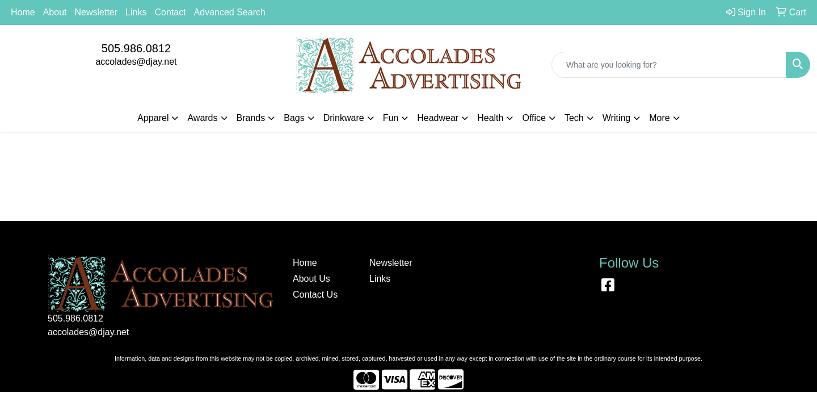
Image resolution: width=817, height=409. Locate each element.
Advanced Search (230, 12)
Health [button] (490, 118)
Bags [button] (294, 118)
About (55, 12)
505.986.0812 (136, 48)
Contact (170, 12)
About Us (311, 278)
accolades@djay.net (135, 61)
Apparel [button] (153, 118)
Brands (251, 118)
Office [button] (534, 118)
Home (23, 12)
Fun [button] (391, 118)
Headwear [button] (437, 118)
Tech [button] (574, 118)
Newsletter (96, 12)
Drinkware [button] (343, 118)
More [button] (659, 118)
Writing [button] (617, 118)
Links (135, 12)
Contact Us (315, 294)
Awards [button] (202, 118)
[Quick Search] (668, 65)
